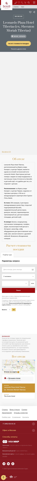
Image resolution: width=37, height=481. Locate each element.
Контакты (25, 417)
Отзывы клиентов (21, 413)
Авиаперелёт (7, 413)
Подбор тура (6, 417)
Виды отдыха (15, 410)
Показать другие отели (18, 49)
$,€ (14, 310)
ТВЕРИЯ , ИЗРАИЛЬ (19, 36)
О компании (16, 417)
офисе (22, 454)
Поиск (18, 290)
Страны (5, 410)
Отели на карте (10, 372)
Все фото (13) (6, 152)
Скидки (24, 410)
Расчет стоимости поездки (18, 44)
